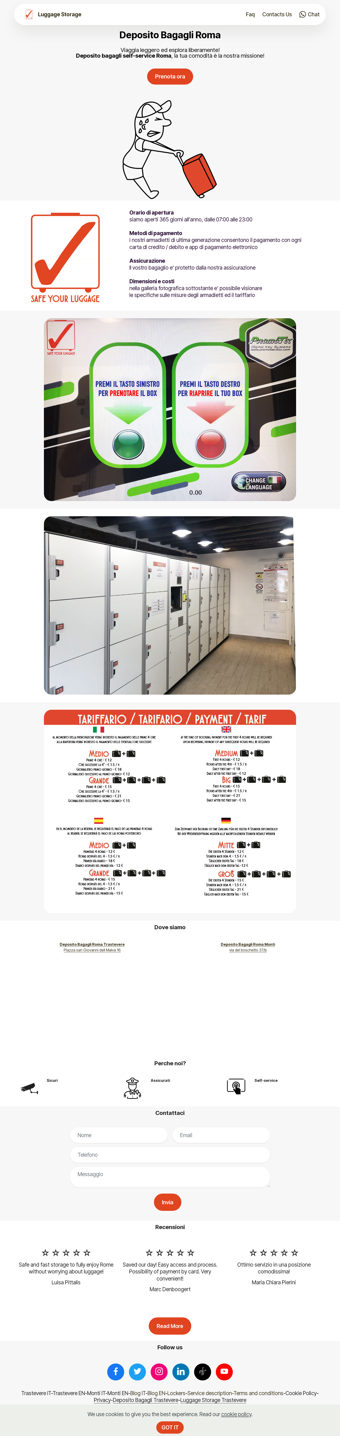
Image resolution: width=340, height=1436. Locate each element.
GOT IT (170, 1427)
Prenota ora (170, 76)
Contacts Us (277, 14)
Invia (167, 1202)
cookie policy (236, 1414)
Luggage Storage (59, 14)
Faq (250, 14)
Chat (309, 14)
